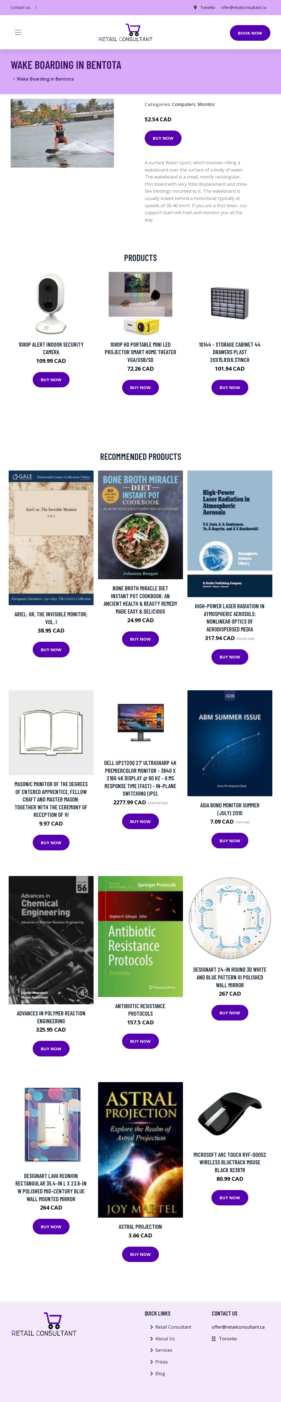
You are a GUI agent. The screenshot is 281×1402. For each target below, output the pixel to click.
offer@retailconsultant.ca (243, 7)
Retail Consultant (173, 1327)
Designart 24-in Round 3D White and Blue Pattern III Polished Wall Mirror (229, 977)
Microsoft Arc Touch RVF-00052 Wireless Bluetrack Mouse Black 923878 (230, 1162)
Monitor (206, 104)
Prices (161, 1362)
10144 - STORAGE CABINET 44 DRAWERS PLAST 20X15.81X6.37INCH (230, 352)
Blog (160, 1373)
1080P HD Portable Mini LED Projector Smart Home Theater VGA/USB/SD (140, 352)
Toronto (207, 7)
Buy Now (163, 138)
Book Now (250, 33)
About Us (165, 1339)
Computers (184, 104)
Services (163, 1350)
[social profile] (36, 7)
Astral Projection (140, 1226)
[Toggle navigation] (18, 32)
